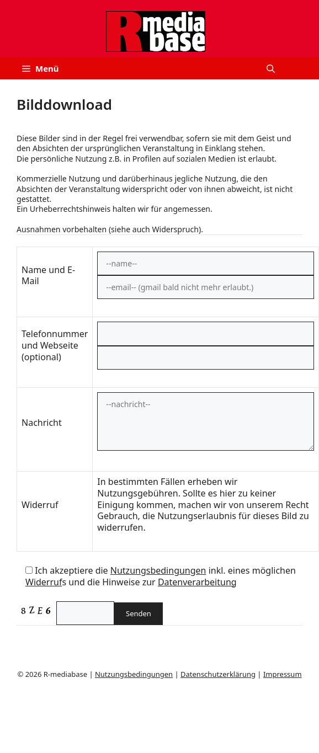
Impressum (282, 674)
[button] (271, 68)
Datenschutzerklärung (218, 674)
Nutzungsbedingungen (158, 570)
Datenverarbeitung (197, 582)
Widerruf (43, 582)
